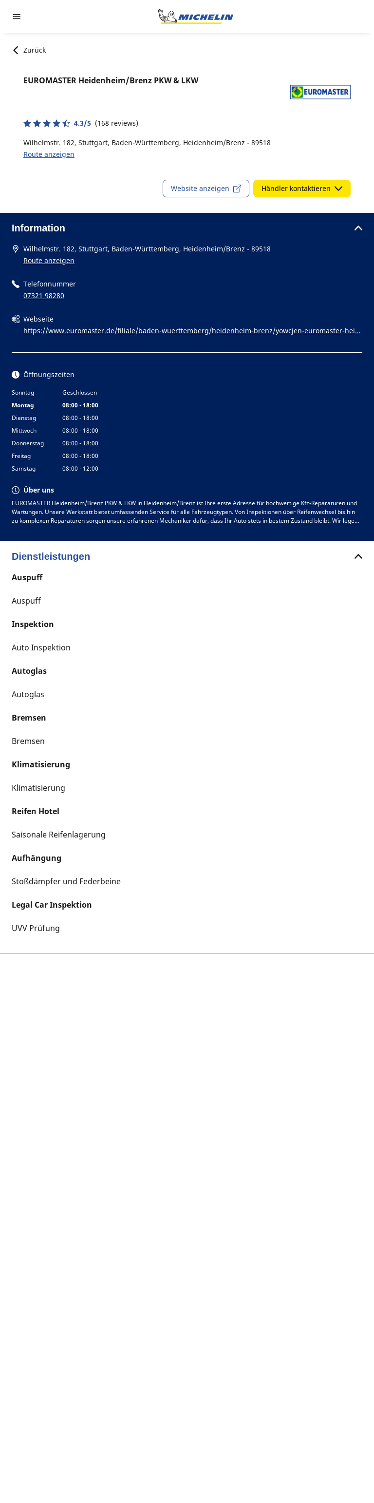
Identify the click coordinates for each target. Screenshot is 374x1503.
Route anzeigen (49, 154)
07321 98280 (43, 295)
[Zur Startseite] (196, 16)
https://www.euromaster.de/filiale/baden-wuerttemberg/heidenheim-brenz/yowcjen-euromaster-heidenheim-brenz (191, 331)
